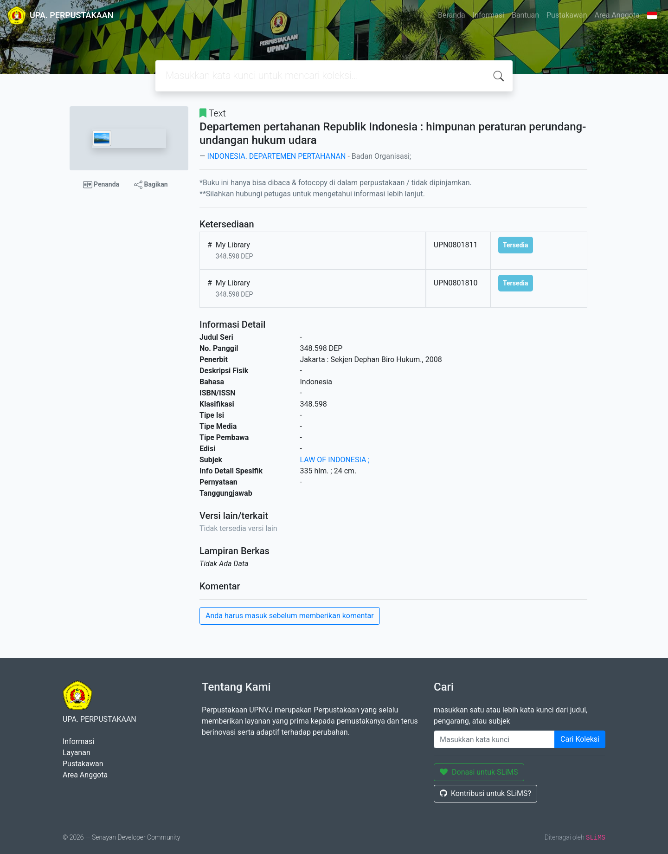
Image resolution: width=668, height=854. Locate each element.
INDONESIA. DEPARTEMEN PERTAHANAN (276, 156)
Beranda (451, 15)
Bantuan (525, 15)
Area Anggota (617, 15)
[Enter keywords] (494, 739)
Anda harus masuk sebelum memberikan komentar (290, 615)
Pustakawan (566, 15)
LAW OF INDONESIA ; (335, 459)
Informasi (488, 15)
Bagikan (150, 185)
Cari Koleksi (579, 739)
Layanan (76, 752)
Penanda (101, 184)
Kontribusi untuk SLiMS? (485, 793)
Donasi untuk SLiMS (479, 772)
